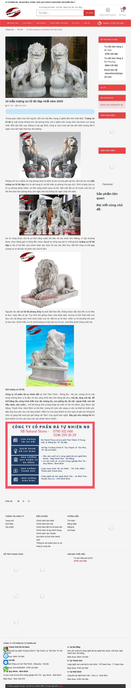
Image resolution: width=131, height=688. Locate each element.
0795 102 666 (80, 561)
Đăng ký (113, 15)
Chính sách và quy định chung (49, 530)
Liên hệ (87, 23)
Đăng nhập (104, 15)
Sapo (60, 686)
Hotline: (113, 23)
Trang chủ (13, 23)
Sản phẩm (41, 23)
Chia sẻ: (9, 501)
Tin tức (76, 23)
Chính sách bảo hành (45, 521)
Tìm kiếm (71, 521)
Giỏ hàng (71, 530)
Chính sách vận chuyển (46, 533)
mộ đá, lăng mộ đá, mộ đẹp (69, 7)
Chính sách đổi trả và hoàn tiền (49, 527)
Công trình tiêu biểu (59, 23)
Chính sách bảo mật (44, 524)
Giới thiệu (27, 23)
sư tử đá (24, 312)
